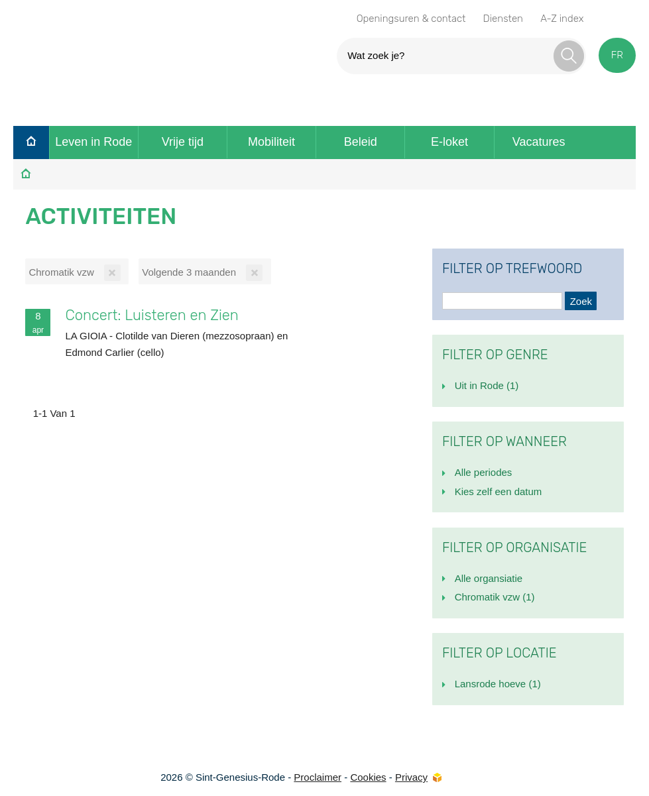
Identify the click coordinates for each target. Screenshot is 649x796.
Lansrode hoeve (498, 683)
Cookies (368, 777)
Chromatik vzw (495, 596)
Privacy (411, 777)
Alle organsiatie (489, 578)
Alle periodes (483, 472)
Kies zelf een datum (498, 491)
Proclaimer (317, 777)
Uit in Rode (487, 385)
